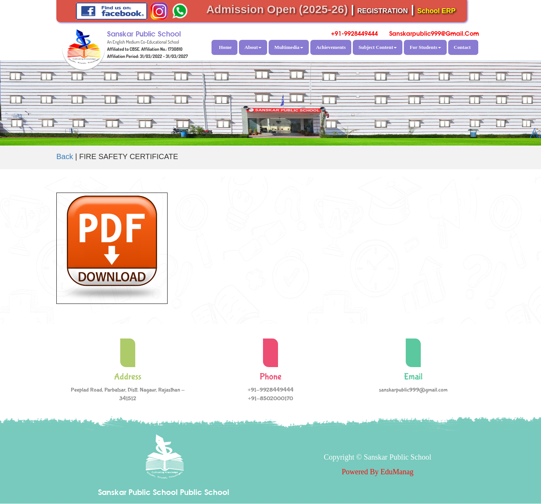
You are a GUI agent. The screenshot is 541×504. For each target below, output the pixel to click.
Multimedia (288, 47)
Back (64, 156)
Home (225, 47)
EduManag (397, 472)
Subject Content (377, 47)
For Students (425, 47)
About (253, 47)
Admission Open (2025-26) (277, 9)
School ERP (436, 11)
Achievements (331, 47)
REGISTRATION (382, 11)
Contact (462, 47)
